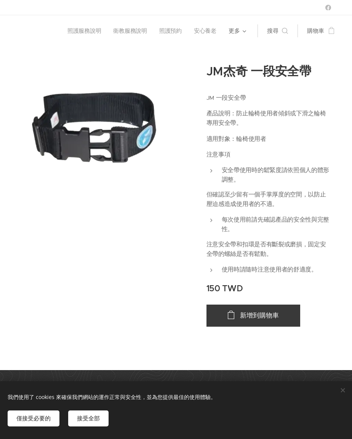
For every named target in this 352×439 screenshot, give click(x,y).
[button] (278, 30)
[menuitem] (85, 30)
